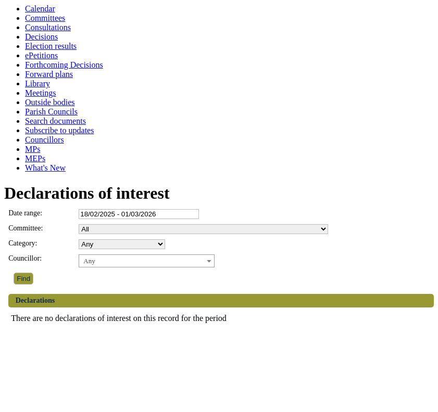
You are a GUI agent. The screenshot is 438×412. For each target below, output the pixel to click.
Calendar (40, 8)
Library (37, 83)
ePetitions (41, 55)
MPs (32, 149)
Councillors (44, 139)
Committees (45, 18)
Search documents (55, 121)
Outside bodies (50, 102)
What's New (45, 167)
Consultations (48, 27)
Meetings (40, 92)
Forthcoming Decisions (64, 64)
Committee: (25, 228)
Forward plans (49, 74)
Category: (22, 243)
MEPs (35, 158)
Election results (51, 46)
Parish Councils (51, 111)
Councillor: (25, 258)
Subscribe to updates (59, 130)
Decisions (41, 36)
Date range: (25, 213)
